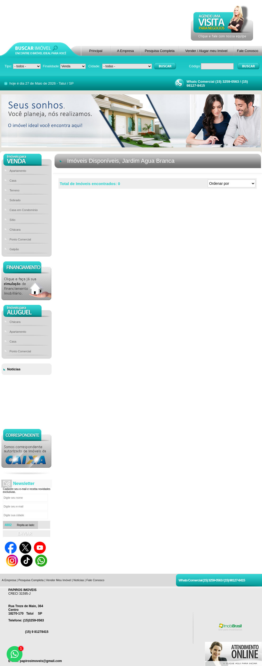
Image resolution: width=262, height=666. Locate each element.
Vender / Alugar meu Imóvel (206, 51)
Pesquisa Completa (160, 51)
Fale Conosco (247, 51)
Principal (95, 51)
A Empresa (125, 51)
